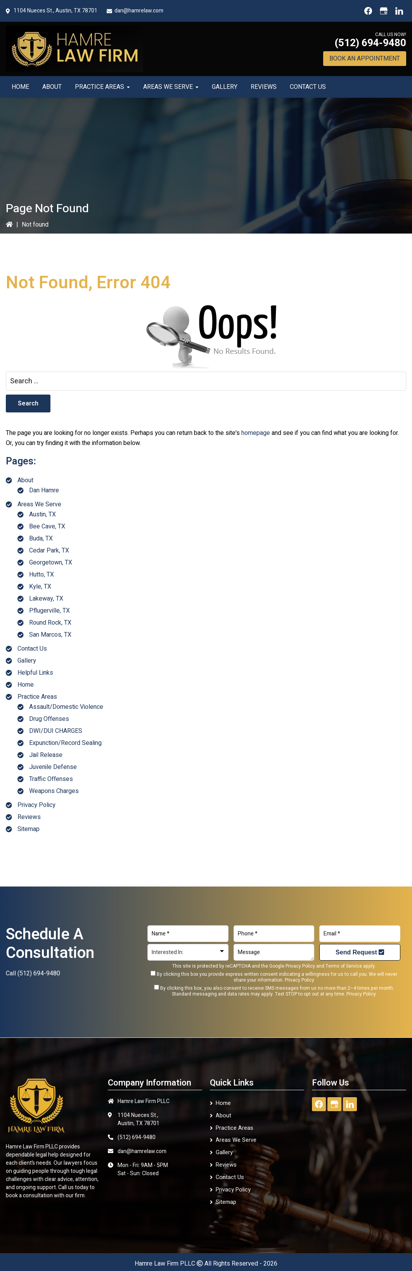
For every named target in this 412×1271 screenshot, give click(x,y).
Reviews (29, 817)
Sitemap (28, 829)
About (25, 480)
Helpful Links (35, 672)
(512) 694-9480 (370, 43)
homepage (255, 433)
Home (25, 684)
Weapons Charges (54, 791)
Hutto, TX (41, 574)
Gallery (26, 660)
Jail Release (45, 755)
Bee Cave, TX (47, 526)
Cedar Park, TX (49, 550)
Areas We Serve (39, 504)
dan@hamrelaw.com (138, 11)
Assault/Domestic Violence (66, 707)
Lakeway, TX (46, 598)
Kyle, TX (40, 586)
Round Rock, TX (50, 622)
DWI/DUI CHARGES (55, 731)
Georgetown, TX (50, 562)
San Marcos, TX (50, 634)
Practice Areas (37, 696)
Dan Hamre (44, 490)
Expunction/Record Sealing (65, 743)
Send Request (360, 952)
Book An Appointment (364, 58)
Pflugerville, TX (49, 610)
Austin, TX (42, 514)
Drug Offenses (49, 719)
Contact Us (32, 648)
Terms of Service (343, 966)
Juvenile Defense (53, 767)
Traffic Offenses (51, 779)
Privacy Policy (36, 805)
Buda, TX (41, 538)
